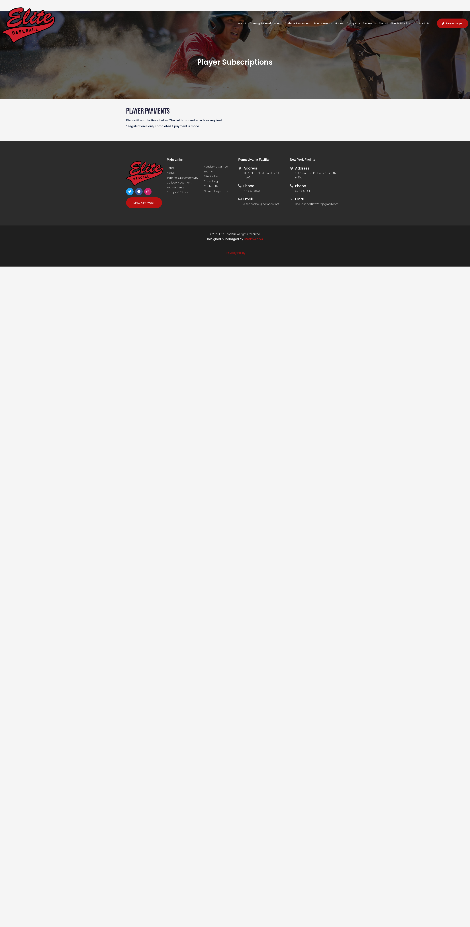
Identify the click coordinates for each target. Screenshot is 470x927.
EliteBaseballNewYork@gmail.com (316, 204)
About (242, 23)
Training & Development (266, 23)
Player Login (454, 23)
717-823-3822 (251, 191)
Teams (369, 23)
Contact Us (421, 23)
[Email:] (240, 198)
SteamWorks (253, 239)
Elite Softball (401, 23)
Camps (353, 23)
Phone (248, 186)
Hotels (339, 23)
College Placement (298, 23)
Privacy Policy (236, 253)
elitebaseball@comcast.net (261, 204)
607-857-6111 (302, 191)
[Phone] (240, 185)
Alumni (383, 23)
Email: (248, 199)
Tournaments (323, 23)
